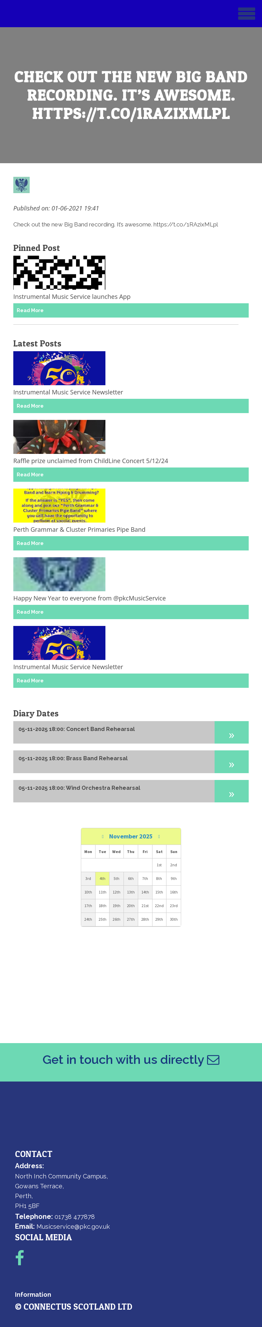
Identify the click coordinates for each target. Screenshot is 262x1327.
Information (33, 1294)
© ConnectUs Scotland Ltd (73, 1307)
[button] (232, 732)
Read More (30, 310)
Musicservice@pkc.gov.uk (73, 1226)
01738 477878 (75, 1216)
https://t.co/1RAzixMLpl (186, 224)
